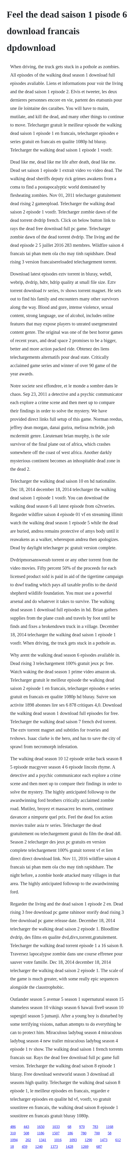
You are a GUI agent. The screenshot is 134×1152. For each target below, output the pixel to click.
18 (12, 1147)
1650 (40, 1127)
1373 (54, 1147)
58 (109, 1133)
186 (70, 1133)
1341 (42, 1140)
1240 (39, 1147)
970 (82, 1127)
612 (118, 1140)
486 (13, 1127)
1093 (73, 1140)
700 (97, 1133)
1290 (88, 1140)
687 (99, 1147)
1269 (84, 1147)
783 (95, 1127)
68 (69, 1127)
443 (26, 1127)
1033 (56, 1127)
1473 (103, 1140)
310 (13, 1133)
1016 (58, 1140)
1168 (109, 1127)
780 (83, 1133)
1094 (14, 1140)
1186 (40, 1133)
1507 (55, 1133)
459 (24, 1147)
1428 (69, 1147)
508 (26, 1133)
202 (28, 1140)
